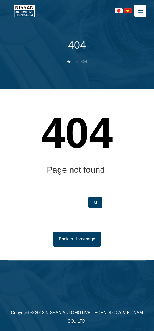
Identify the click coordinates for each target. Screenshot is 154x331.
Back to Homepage (77, 239)
